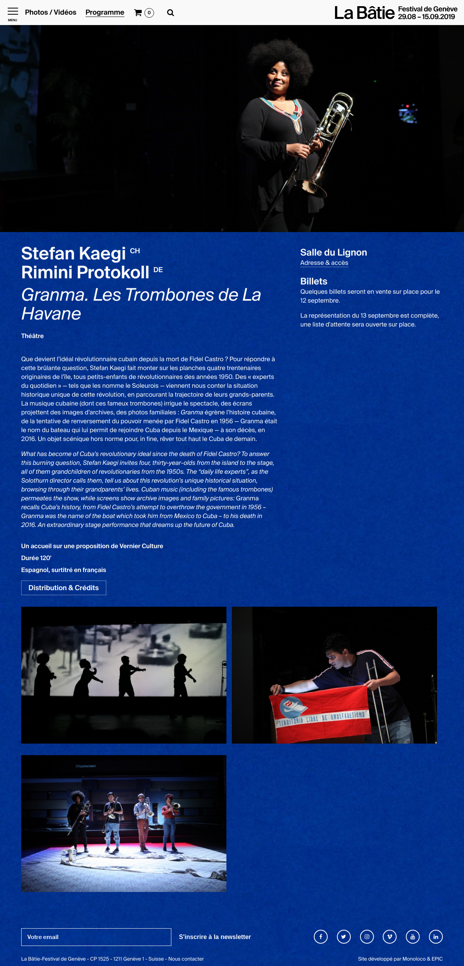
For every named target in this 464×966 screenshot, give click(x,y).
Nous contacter (186, 959)
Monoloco (413, 959)
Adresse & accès (324, 263)
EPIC (437, 959)
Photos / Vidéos (50, 12)
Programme (104, 12)
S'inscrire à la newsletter (215, 937)
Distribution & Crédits (63, 587)
